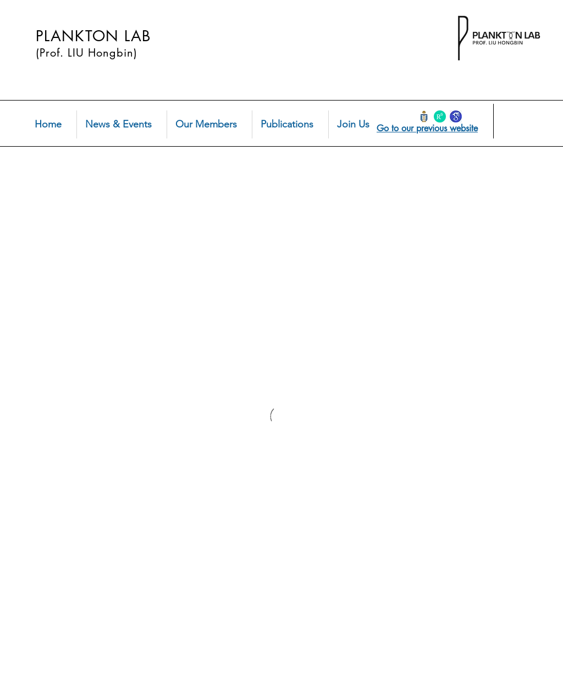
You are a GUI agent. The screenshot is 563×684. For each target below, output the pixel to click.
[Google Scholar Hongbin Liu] (456, 116)
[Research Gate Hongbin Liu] (440, 116)
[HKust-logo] (424, 116)
